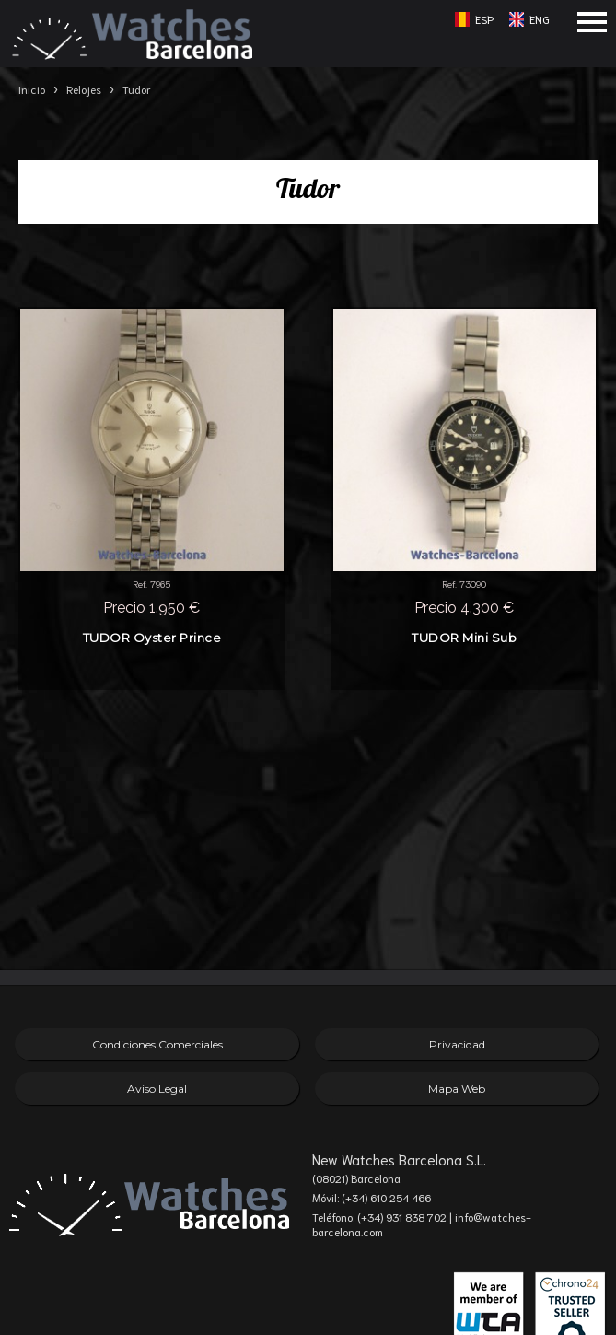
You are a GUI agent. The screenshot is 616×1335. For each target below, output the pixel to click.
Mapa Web (456, 1088)
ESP (484, 19)
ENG (539, 19)
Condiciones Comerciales (157, 1044)
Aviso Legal (157, 1088)
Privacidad (457, 1044)
